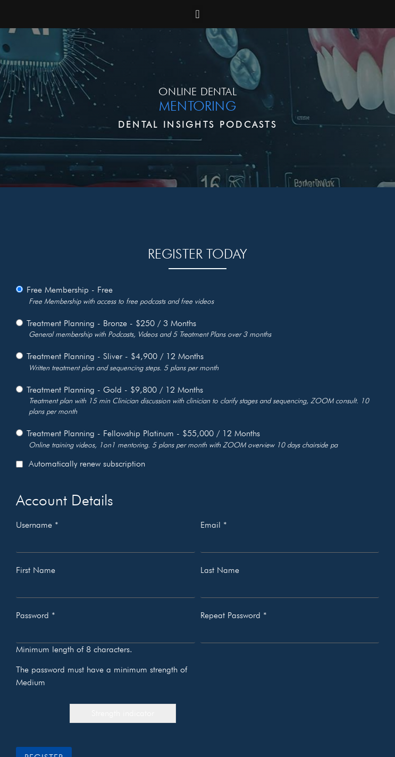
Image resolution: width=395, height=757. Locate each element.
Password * (35, 615)
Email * (213, 525)
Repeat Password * (233, 615)
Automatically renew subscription (80, 464)
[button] (197, 14)
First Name (35, 570)
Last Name (219, 570)
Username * (37, 525)
